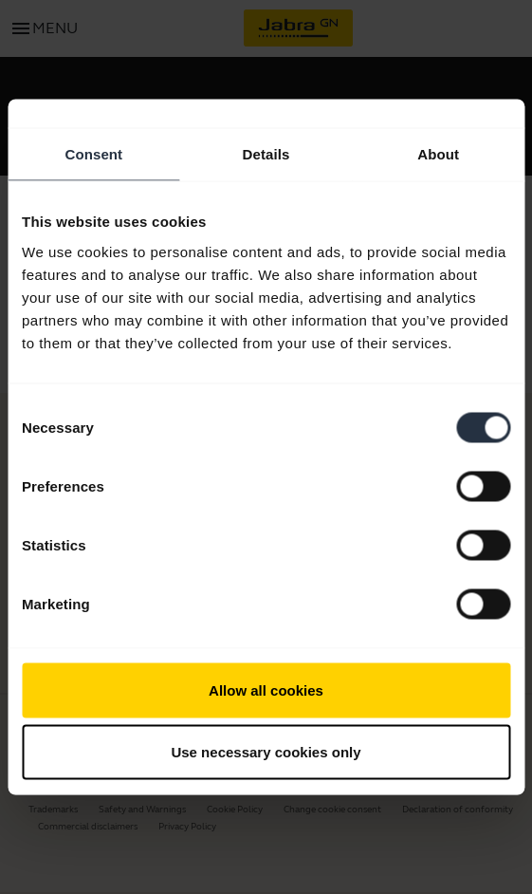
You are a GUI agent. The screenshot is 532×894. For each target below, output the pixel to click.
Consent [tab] (93, 154)
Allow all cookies (266, 689)
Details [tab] (266, 154)
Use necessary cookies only (265, 752)
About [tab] (438, 154)
